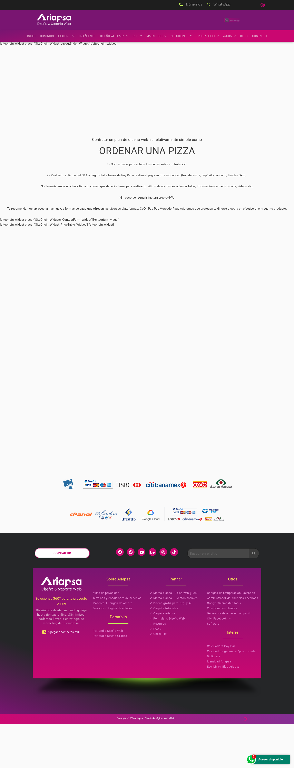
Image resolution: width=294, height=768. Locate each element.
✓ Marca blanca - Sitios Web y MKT (174, 637)
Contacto (263, 36)
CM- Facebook (220, 662)
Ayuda (232, 36)
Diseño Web (85, 36)
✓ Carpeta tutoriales (164, 652)
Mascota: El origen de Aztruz (112, 647)
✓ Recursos (158, 667)
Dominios (44, 36)
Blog (247, 36)
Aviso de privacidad (106, 637)
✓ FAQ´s (155, 673)
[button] (262, 5)
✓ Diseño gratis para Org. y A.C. (172, 647)
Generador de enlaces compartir (229, 657)
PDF (137, 36)
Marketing (156, 36)
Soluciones (183, 36)
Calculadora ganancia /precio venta (231, 695)
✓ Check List (159, 678)
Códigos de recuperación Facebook (231, 637)
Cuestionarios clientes (222, 652)
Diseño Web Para (113, 36)
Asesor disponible (264, 759)
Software (213, 667)
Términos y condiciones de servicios (117, 642)
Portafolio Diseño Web (108, 675)
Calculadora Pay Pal (221, 690)
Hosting (63, 36)
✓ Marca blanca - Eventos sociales (173, 642)
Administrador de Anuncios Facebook (232, 642)
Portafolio (210, 36)
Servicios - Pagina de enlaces (112, 652)
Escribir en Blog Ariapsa (223, 710)
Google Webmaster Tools (224, 647)
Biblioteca (213, 700)
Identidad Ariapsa (219, 705)
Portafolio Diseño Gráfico (110, 680)
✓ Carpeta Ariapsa (163, 657)
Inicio (27, 36)
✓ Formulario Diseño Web (167, 662)
